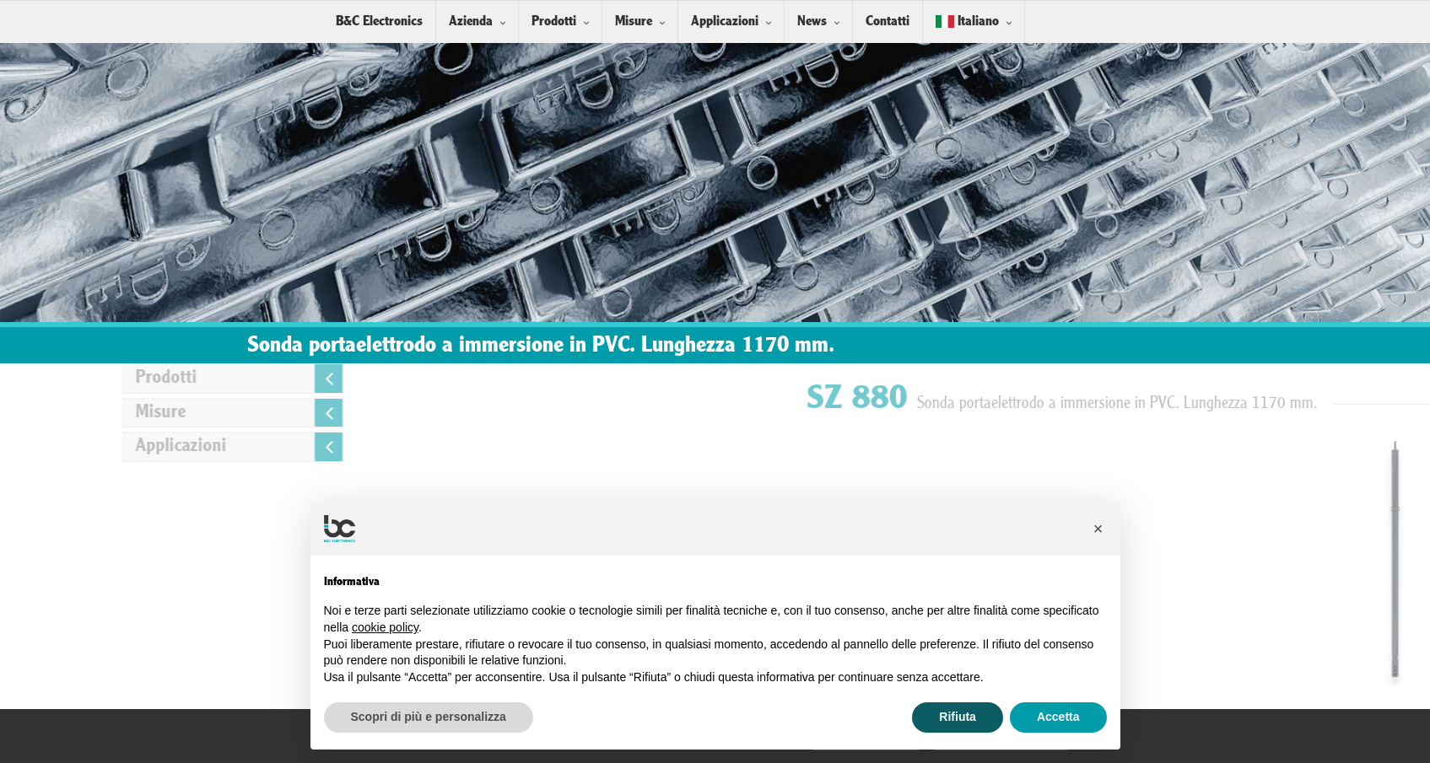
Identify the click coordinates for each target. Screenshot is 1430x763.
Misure (633, 21)
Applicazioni (724, 21)
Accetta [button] (1058, 716)
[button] (1098, 528)
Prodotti (554, 21)
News (812, 21)
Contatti (887, 21)
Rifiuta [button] (957, 716)
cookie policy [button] (385, 627)
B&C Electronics (379, 21)
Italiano (967, 21)
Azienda (471, 21)
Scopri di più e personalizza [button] (428, 716)
